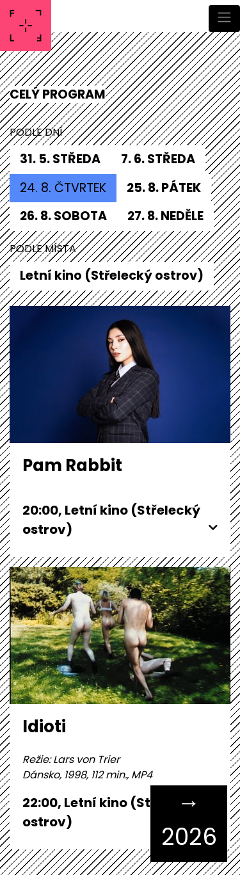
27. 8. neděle (165, 216)
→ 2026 (189, 819)
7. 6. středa (158, 159)
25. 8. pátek (164, 188)
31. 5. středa (60, 159)
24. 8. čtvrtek (63, 188)
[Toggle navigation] (224, 18)
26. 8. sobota (63, 216)
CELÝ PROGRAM (58, 94)
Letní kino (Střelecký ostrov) (112, 275)
